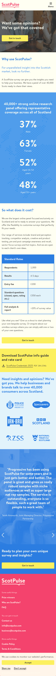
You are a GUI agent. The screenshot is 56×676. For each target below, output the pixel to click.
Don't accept (20, 668)
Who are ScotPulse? (11, 602)
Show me (6, 668)
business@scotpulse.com (14, 630)
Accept (28, 662)
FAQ (4, 607)
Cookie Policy (8, 644)
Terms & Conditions (11, 649)
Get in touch (15, 38)
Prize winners (8, 597)
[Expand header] (50, 3)
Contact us (7, 620)
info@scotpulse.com (11, 625)
